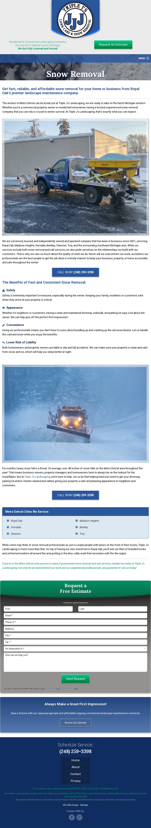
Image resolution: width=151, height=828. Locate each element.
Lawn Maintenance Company (90, 799)
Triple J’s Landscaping (37, 476)
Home (75, 760)
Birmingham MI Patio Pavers (29, 799)
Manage (84, 805)
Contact (75, 774)
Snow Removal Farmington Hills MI (60, 799)
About (76, 767)
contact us (118, 563)
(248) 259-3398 (75, 751)
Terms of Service (66, 689)
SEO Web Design (70, 805)
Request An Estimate (113, 44)
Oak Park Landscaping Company (120, 799)
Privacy (75, 781)
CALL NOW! (75, 272)
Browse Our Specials (75, 722)
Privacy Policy (50, 689)
